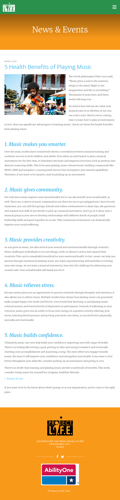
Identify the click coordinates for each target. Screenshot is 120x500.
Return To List (14, 378)
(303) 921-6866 (56, 444)
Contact (60, 447)
